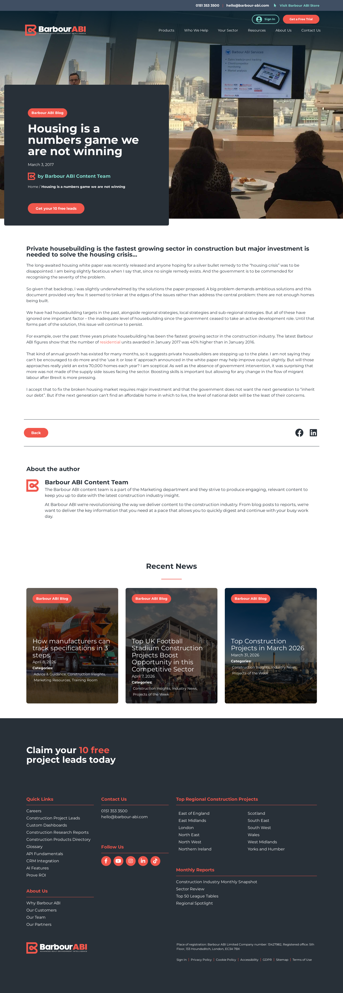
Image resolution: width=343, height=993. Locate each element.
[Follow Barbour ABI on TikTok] (155, 861)
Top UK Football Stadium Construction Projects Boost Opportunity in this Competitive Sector (167, 655)
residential (110, 342)
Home (33, 187)
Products (166, 31)
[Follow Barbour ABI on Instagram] (131, 861)
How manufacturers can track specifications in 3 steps (71, 648)
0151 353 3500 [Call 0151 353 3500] (114, 811)
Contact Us (311, 31)
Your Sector (228, 31)
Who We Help (196, 31)
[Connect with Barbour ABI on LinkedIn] (143, 861)
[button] (301, 19)
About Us (284, 31)
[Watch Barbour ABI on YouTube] (118, 861)
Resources (257, 31)
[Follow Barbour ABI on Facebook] (106, 861)
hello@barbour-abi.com (247, 5)
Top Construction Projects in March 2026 (267, 644)
